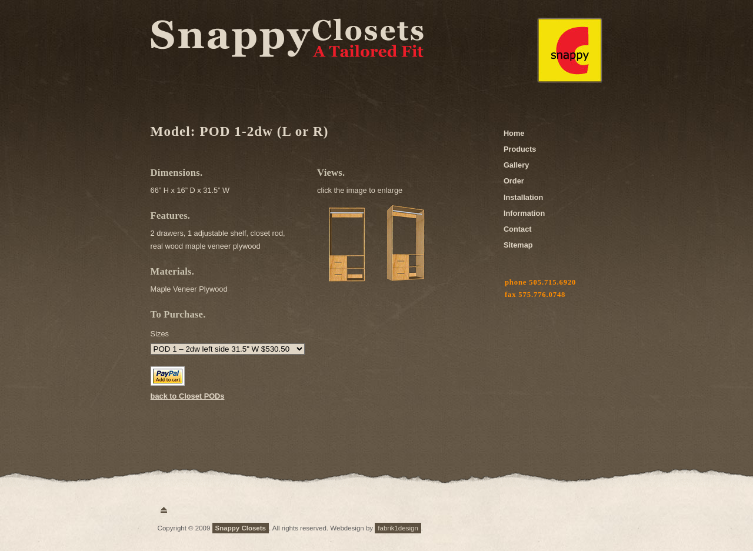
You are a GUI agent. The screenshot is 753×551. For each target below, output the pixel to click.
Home (514, 133)
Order (514, 180)
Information (524, 213)
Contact (518, 229)
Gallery (516, 165)
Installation (524, 197)
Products (520, 149)
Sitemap (518, 245)
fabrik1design (398, 528)
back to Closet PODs (188, 396)
